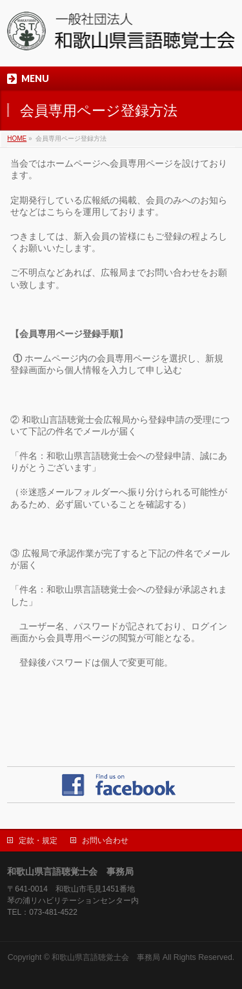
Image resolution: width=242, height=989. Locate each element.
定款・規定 (38, 840)
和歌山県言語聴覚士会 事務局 (106, 957)
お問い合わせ (105, 840)
